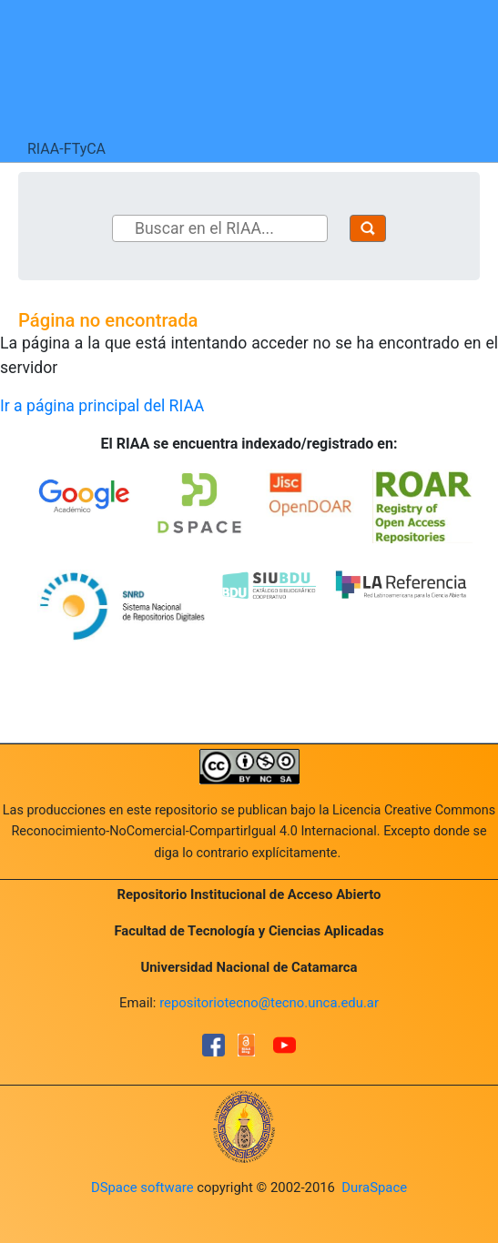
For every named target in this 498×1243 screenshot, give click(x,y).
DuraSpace (374, 1187)
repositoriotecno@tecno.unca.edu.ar (269, 1003)
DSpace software (142, 1187)
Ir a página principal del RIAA (102, 406)
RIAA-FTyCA (66, 148)
